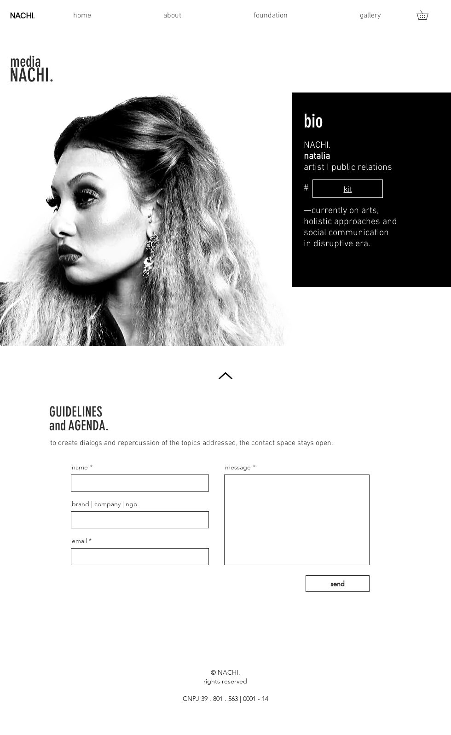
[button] (427, 15)
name (80, 467)
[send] (338, 583)
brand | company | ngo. (105, 504)
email (79, 541)
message (238, 467)
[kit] (347, 188)
